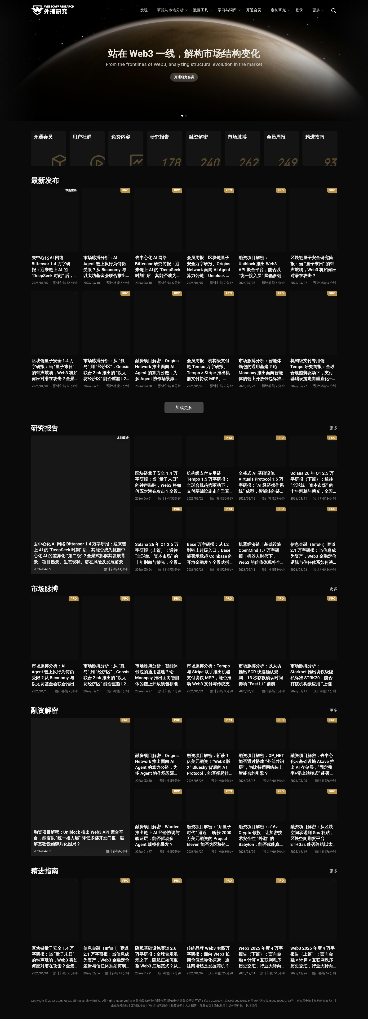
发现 (144, 10)
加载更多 (184, 407)
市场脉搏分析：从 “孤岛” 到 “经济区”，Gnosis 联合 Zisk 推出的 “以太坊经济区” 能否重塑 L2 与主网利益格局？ (106, 370)
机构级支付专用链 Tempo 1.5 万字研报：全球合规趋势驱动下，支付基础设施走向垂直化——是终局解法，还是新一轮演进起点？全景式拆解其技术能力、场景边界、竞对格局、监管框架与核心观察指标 (209, 482)
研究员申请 (320, 1000)
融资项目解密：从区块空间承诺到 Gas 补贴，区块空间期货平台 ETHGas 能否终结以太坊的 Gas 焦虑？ (312, 836)
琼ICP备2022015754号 (250, 1000)
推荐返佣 (188, 1005)
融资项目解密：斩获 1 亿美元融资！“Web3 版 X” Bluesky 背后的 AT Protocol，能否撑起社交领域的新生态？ (210, 764)
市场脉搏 (45, 589)
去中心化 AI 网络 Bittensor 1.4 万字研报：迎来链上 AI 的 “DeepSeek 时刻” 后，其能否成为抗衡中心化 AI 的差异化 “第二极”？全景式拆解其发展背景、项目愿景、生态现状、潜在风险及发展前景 (53, 267)
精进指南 (45, 871)
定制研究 (280, 10)
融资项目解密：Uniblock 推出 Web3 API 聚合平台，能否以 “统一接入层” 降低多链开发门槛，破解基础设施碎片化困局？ (260, 267)
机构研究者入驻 (104, 1005)
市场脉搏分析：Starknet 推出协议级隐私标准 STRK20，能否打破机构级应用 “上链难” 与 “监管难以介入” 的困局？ (311, 675)
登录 (299, 10)
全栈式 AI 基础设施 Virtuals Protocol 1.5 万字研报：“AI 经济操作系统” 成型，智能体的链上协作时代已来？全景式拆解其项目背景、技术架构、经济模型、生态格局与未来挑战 (261, 482)
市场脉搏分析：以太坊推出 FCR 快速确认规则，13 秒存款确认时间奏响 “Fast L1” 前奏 (261, 674)
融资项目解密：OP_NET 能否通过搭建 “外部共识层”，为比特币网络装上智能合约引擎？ (261, 764)
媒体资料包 (251, 1005)
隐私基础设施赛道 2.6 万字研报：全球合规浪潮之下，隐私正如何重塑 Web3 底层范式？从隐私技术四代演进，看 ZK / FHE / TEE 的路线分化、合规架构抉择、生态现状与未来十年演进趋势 (158, 957)
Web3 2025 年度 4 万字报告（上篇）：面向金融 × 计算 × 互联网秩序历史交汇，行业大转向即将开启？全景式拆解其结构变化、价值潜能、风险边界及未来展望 (312, 957)
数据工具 (202, 10)
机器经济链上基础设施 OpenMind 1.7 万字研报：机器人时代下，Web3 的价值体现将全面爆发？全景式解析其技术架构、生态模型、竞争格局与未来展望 (261, 553)
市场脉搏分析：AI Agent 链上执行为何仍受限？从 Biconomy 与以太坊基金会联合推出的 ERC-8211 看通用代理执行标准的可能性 (104, 267)
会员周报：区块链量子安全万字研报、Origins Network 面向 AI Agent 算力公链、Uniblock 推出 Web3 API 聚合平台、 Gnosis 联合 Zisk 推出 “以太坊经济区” (208, 267)
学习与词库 (229, 10)
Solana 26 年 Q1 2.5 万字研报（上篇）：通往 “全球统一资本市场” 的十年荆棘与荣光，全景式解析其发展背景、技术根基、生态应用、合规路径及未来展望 (156, 553)
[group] (48, 148)
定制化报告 (147, 1005)
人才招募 (204, 1005)
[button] (182, 116)
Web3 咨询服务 (168, 1005)
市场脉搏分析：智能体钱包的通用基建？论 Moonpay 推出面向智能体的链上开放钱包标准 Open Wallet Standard (261, 370)
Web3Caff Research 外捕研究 (89, 1000)
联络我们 (268, 1005)
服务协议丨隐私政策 (227, 1005)
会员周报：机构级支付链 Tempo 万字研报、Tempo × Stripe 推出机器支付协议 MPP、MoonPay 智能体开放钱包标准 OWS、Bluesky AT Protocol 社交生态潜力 (209, 370)
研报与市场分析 (172, 10)
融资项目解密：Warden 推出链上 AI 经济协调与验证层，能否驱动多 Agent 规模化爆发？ (157, 835)
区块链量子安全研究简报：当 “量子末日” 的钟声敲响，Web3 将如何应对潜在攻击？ (313, 266)
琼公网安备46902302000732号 (288, 1000)
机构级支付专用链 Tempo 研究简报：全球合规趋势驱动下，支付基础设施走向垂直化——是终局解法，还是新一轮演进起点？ (312, 370)
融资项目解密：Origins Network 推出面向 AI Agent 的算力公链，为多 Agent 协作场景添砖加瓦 (157, 370)
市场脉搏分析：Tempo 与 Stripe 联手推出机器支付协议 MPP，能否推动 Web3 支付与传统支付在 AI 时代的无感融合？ (209, 675)
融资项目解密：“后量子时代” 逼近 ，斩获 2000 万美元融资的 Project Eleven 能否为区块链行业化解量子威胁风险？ (209, 836)
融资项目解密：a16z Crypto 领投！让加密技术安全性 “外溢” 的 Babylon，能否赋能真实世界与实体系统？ (261, 836)
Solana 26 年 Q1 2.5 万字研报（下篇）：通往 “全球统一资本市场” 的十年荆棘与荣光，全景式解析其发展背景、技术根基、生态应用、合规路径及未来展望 (312, 482)
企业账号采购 (127, 1005)
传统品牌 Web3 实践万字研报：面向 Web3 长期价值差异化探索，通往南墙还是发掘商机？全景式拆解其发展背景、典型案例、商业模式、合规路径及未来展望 (208, 957)
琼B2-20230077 (223, 1000)
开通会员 (253, 10)
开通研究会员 (184, 78)
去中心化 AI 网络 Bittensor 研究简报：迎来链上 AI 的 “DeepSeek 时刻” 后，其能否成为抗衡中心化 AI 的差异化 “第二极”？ (158, 267)
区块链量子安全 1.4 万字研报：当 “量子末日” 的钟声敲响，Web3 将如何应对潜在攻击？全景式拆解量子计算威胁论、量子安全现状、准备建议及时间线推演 (55, 370)
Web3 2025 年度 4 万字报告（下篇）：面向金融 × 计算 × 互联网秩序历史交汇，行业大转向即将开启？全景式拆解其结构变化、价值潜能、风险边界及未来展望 (261, 957)
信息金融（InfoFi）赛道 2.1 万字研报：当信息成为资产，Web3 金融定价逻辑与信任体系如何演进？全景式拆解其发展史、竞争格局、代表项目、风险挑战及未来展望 (313, 553)
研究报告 (45, 428)
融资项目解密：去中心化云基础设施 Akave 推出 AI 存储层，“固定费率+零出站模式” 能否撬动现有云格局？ (312, 764)
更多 (318, 10)
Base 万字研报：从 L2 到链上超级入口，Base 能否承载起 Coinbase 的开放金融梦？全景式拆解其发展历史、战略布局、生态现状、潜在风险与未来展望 (209, 553)
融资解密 (45, 710)
